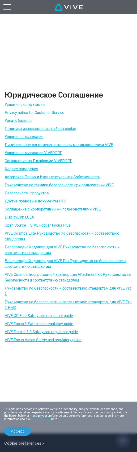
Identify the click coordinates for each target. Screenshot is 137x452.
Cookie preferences (23, 443)
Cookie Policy (42, 419)
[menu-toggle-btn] (7, 7)
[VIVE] (69, 7)
